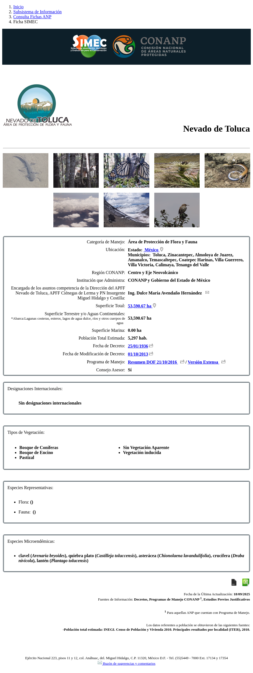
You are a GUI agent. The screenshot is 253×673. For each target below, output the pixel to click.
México (154, 249)
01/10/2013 (138, 354)
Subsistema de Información (37, 11)
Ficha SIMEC (25, 21)
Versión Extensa (203, 362)
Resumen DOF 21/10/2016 (153, 362)
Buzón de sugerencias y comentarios (126, 663)
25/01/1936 (138, 346)
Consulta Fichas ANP (32, 16)
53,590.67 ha (142, 306)
